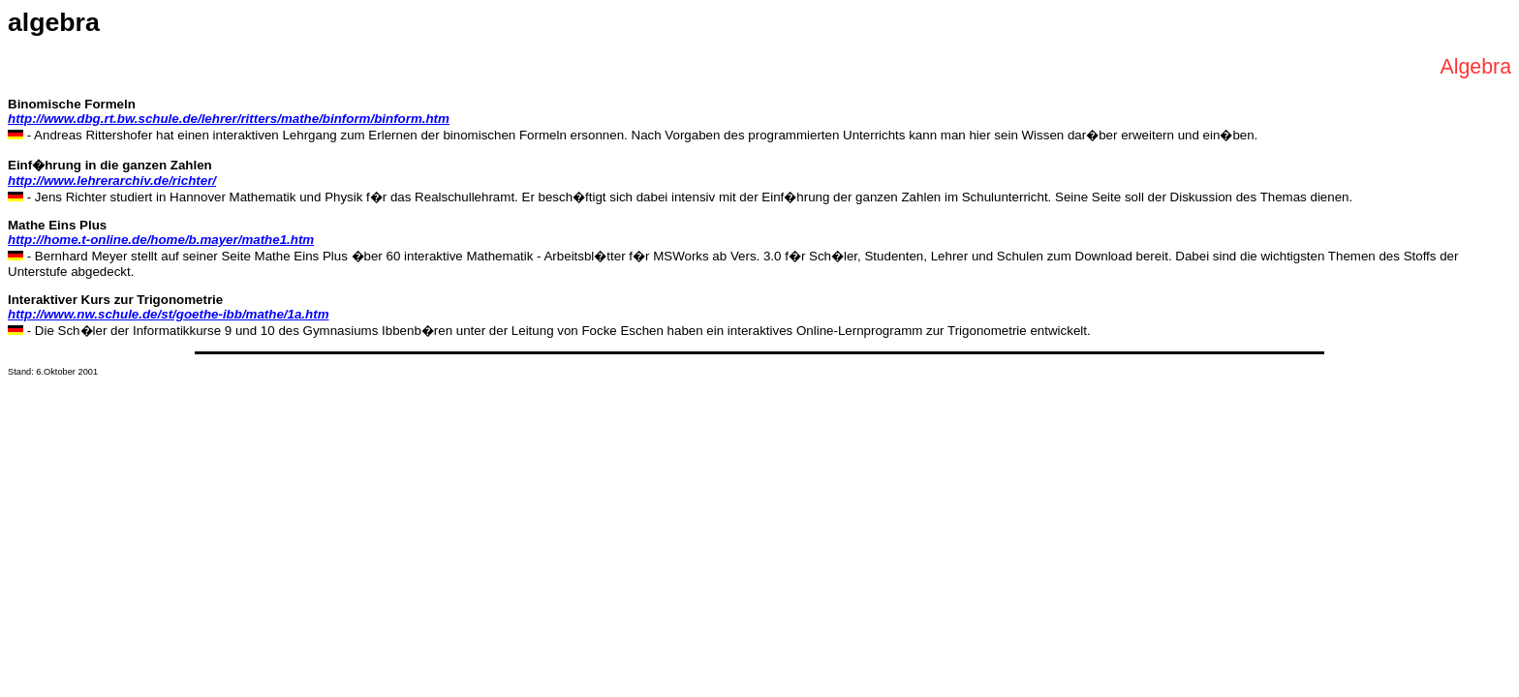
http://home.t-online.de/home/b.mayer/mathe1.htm (161, 239)
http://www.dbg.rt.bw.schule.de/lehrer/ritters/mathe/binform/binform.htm (229, 118)
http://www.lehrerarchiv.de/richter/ (112, 180)
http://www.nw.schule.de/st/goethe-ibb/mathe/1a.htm (168, 314)
